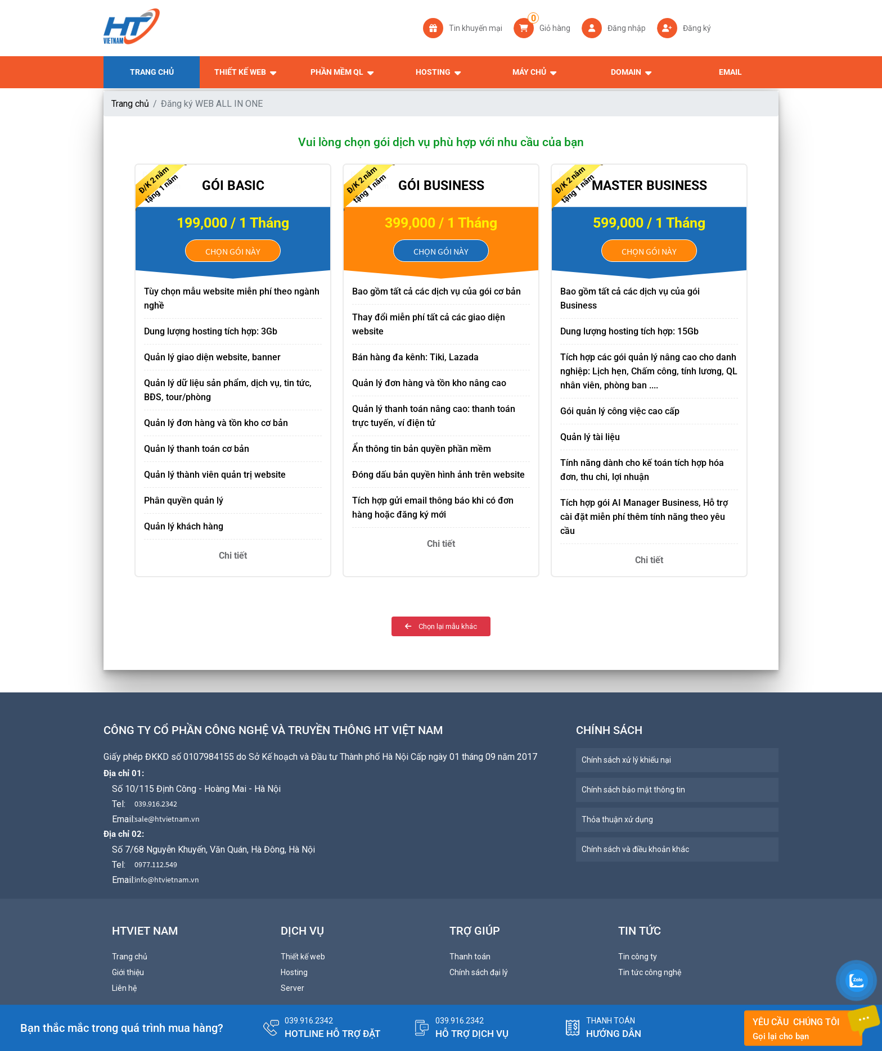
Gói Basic (233, 185)
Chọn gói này (232, 251)
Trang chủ (130, 103)
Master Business (649, 185)
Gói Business (441, 185)
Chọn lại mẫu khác (441, 626)
